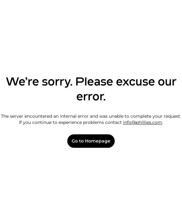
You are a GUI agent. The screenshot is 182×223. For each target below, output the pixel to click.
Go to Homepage (91, 141)
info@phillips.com (142, 122)
